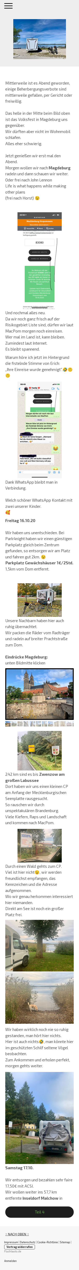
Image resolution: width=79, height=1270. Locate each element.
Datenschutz (27, 1242)
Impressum (11, 1242)
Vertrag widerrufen (20, 1247)
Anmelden (10, 1261)
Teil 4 (39, 1211)
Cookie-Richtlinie (47, 1242)
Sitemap (65, 1242)
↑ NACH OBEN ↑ (17, 1234)
